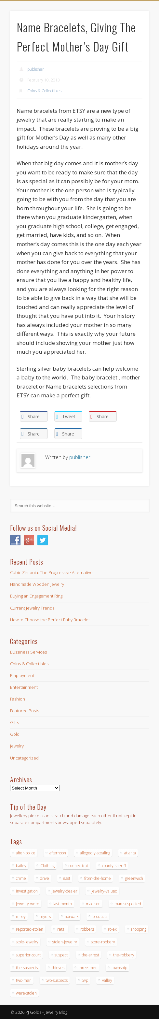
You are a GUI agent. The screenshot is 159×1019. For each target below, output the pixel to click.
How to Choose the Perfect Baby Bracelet (50, 620)
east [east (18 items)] (66, 878)
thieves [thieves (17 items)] (58, 967)
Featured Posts (24, 711)
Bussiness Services (28, 652)
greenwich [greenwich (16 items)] (134, 878)
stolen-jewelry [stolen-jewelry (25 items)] (64, 942)
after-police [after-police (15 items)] (25, 853)
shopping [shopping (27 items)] (138, 929)
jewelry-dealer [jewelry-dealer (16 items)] (64, 891)
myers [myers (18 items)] (45, 916)
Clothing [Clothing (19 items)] (47, 865)
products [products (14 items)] (99, 916)
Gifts (14, 722)
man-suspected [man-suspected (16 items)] (127, 904)
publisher (35, 69)
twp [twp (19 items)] (85, 980)
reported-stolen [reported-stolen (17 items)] (29, 929)
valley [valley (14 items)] (107, 980)
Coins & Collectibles (44, 91)
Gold (15, 734)
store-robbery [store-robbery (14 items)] (103, 942)
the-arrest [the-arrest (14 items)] (90, 955)
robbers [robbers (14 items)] (87, 929)
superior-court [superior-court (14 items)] (28, 955)
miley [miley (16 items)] (21, 916)
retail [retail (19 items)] (61, 929)
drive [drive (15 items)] (44, 878)
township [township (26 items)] (119, 967)
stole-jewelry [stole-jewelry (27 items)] (27, 942)
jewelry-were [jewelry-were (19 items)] (27, 904)
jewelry (17, 746)
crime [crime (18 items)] (21, 878)
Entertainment (24, 687)
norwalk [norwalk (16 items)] (71, 916)
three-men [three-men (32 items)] (88, 967)
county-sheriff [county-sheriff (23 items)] (114, 865)
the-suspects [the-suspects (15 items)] (27, 967)
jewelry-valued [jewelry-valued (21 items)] (104, 891)
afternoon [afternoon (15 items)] (57, 853)
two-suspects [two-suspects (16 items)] (57, 980)
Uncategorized (24, 758)
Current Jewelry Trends (32, 608)
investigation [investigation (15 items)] (27, 891)
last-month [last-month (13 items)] (62, 904)
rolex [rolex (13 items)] (112, 929)
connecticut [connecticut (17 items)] (78, 865)
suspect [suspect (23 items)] (61, 955)
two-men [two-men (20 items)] (24, 980)
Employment (22, 675)
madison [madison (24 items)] (93, 904)
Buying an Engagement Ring (36, 596)
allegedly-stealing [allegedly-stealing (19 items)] (95, 853)
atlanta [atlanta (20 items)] (130, 853)
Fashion (17, 699)
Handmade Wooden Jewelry (37, 584)
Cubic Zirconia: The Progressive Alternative (51, 572)
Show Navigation (130, 58)
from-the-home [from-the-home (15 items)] (97, 878)
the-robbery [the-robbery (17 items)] (123, 955)
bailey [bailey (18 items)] (21, 865)
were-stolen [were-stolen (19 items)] (26, 993)
